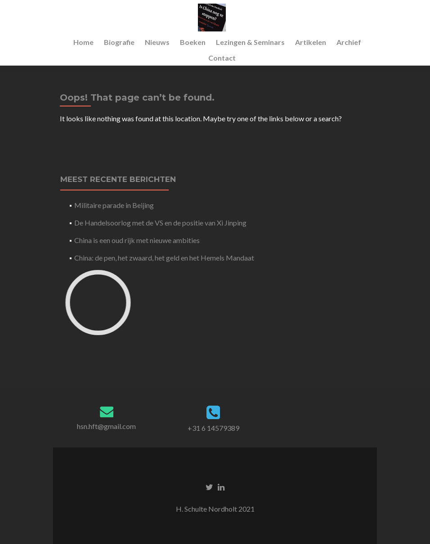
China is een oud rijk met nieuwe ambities (137, 240)
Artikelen (310, 42)
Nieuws (157, 42)
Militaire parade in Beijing (114, 205)
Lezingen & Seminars (250, 42)
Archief (348, 42)
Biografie (119, 42)
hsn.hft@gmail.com (106, 426)
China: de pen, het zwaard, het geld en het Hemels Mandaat (164, 257)
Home (83, 42)
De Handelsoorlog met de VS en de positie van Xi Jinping (160, 222)
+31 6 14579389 (213, 428)
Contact (222, 57)
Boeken (193, 42)
